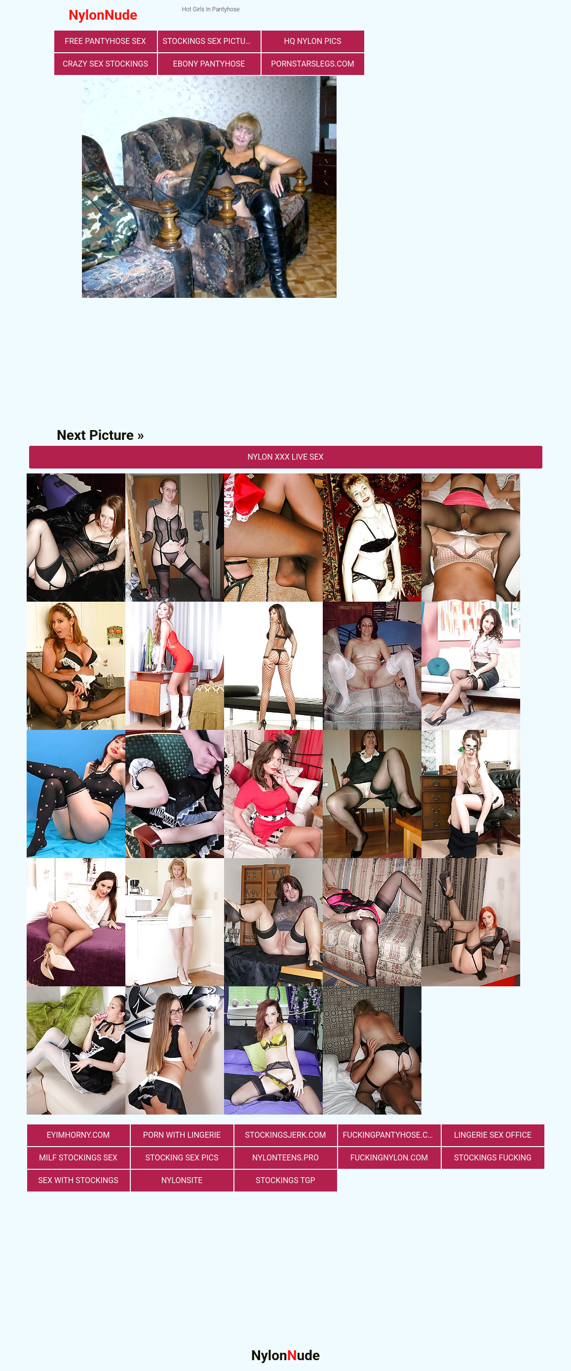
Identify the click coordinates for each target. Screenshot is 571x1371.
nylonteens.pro (285, 1157)
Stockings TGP (285, 1180)
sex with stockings (78, 1180)
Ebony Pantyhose (209, 64)
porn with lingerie (182, 1135)
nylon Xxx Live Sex (285, 457)
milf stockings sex (78, 1157)
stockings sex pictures (211, 41)
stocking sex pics (182, 1157)
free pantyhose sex (105, 41)
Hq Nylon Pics (312, 41)
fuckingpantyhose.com (391, 1135)
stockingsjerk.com (285, 1135)
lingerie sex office (493, 1135)
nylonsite (182, 1180)
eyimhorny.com (78, 1135)
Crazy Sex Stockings (105, 64)
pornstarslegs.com (312, 64)
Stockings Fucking (493, 1157)
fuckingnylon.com (389, 1157)
